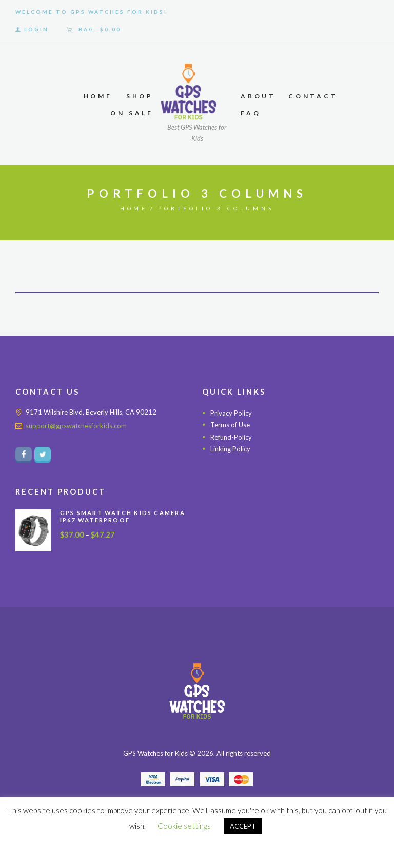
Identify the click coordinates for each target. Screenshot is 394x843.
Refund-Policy (231, 437)
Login (36, 29)
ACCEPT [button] (243, 826)
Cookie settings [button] (184, 825)
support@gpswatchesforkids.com (76, 426)
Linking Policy (230, 449)
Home (134, 208)
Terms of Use (230, 425)
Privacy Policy (231, 413)
